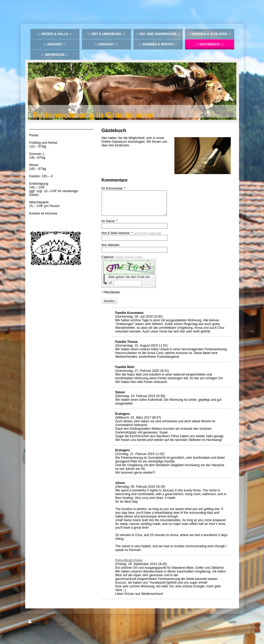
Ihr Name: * (110, 226)
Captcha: (122, 262)
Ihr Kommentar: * (114, 188)
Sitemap (58, 627)
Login (232, 626)
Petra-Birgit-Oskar (129, 565)
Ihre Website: (111, 250)
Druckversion (39, 627)
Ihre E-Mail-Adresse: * (131, 238)
